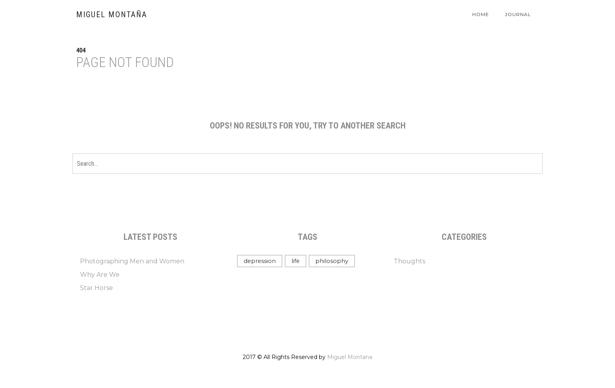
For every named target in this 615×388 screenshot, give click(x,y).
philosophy (331, 261)
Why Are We (100, 274)
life (295, 261)
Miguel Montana (349, 357)
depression (260, 261)
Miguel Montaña (111, 14)
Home (480, 14)
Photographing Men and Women (132, 261)
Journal (518, 14)
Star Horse (96, 288)
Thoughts (409, 261)
